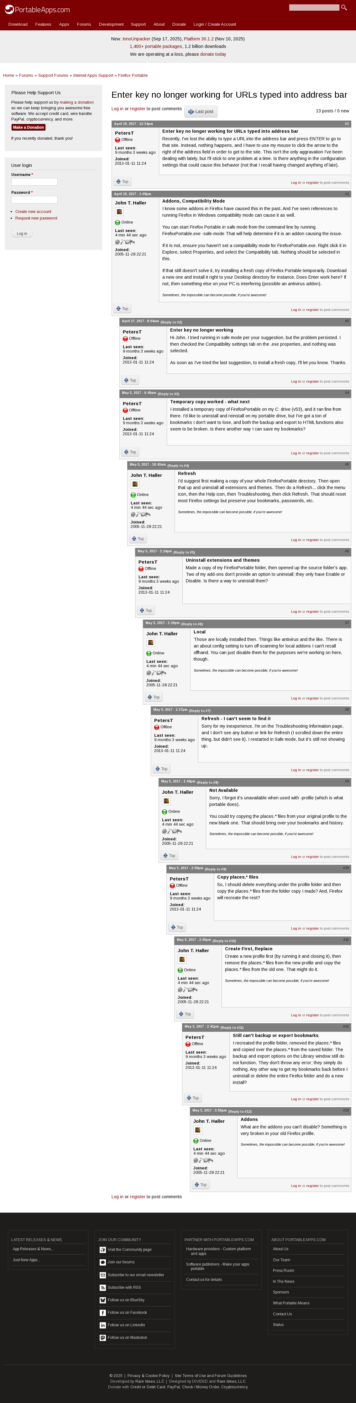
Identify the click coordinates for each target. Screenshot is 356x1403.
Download (18, 24)
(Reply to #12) (240, 1111)
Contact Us (282, 1314)
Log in (117, 108)
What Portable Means (291, 1303)
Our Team (281, 1260)
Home (8, 75)
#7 (347, 623)
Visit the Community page (126, 1250)
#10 (346, 868)
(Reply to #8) (207, 782)
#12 (346, 1026)
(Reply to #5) (184, 552)
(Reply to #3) (168, 394)
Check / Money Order (200, 1387)
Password (22, 192)
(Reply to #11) (231, 1027)
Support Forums (53, 75)
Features (43, 24)
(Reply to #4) (178, 465)
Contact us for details (204, 1279)
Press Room (283, 1270)
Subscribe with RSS (120, 1288)
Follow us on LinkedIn (122, 1325)
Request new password (36, 218)
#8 (347, 709)
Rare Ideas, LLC (149, 1381)
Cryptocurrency (234, 1387)
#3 (347, 321)
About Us (280, 1249)
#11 (346, 939)
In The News (283, 1281)
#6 (347, 551)
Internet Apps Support (93, 75)
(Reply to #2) (171, 322)
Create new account (33, 211)
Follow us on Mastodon (123, 1338)
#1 (347, 124)
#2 (347, 194)
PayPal (173, 1387)
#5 (347, 464)
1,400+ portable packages (156, 46)
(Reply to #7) (200, 711)
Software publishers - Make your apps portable (217, 1266)
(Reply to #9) (215, 869)
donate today (213, 54)
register (137, 108)
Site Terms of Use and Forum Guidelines (211, 1376)
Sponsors (281, 1292)
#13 (346, 1110)
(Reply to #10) (224, 941)
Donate (179, 24)
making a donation (77, 102)
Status (278, 1325)
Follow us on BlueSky (122, 1300)
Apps (64, 24)
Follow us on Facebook (123, 1313)
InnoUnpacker (136, 38)
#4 (347, 393)
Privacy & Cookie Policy (149, 1376)
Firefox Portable (133, 75)
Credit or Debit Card (147, 1387)
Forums (84, 24)
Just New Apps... (26, 1260)
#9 (347, 781)
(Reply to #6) (192, 624)
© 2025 (116, 1376)
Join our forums (117, 1262)
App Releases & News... (33, 1249)
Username (22, 175)
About (159, 24)
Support (138, 24)
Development (111, 24)
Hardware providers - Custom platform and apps (218, 1251)
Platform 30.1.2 (199, 38)
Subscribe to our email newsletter (132, 1275)
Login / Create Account (215, 24)
